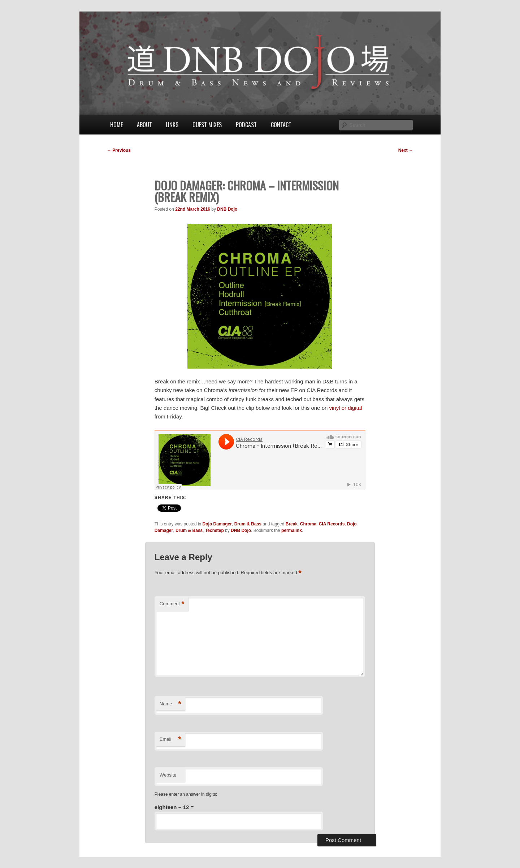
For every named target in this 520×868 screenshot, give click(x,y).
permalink (291, 530)
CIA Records (332, 524)
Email (170, 739)
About (144, 124)
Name (170, 704)
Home (116, 124)
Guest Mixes (207, 124)
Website (168, 775)
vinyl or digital (345, 408)
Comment (172, 604)
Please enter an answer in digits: (186, 794)
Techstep (214, 530)
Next (405, 150)
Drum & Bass (247, 524)
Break (292, 524)
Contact (281, 124)
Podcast (246, 124)
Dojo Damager (217, 524)
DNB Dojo (227, 209)
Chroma (308, 524)
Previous (119, 150)
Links (172, 124)
